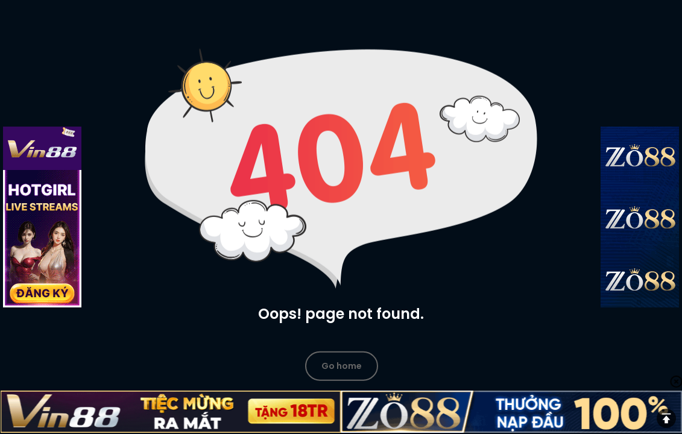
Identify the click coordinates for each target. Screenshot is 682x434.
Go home (341, 365)
